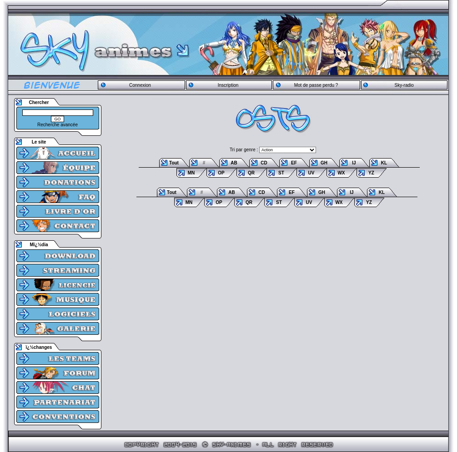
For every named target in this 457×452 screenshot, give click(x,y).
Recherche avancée (57, 124)
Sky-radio (404, 85)
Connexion (140, 85)
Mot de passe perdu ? (316, 85)
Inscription (228, 85)
